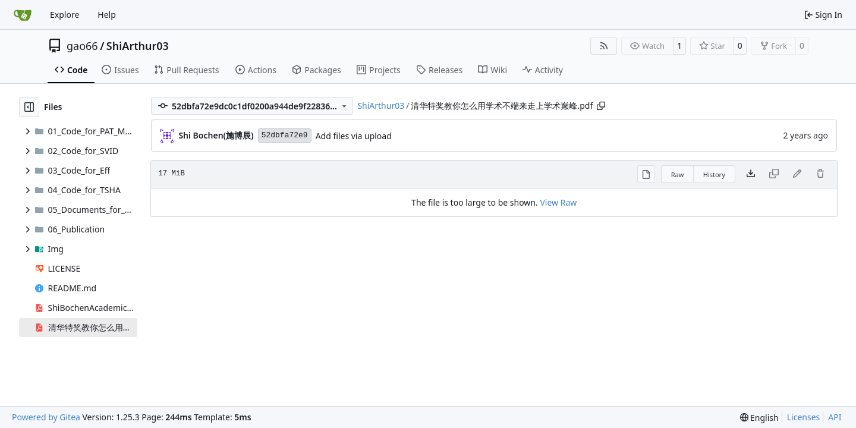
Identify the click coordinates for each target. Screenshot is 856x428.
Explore (64, 14)
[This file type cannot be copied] (773, 174)
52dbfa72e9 (285, 135)
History (714, 174)
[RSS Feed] (604, 46)
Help (106, 14)
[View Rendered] (646, 174)
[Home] (22, 15)
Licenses (803, 417)
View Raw (558, 202)
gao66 (82, 46)
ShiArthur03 (137, 46)
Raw (677, 174)
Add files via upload (354, 135)
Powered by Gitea (46, 417)
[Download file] (750, 174)
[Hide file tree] (29, 107)
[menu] (759, 417)
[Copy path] (601, 106)
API (834, 417)
